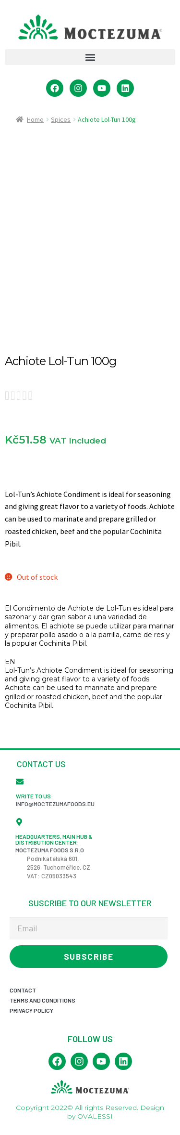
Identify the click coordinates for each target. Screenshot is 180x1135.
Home (35, 119)
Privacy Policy (31, 1010)
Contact (23, 990)
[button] (90, 57)
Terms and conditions (42, 1000)
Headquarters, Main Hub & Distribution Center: (54, 839)
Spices (61, 119)
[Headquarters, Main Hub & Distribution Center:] (19, 822)
